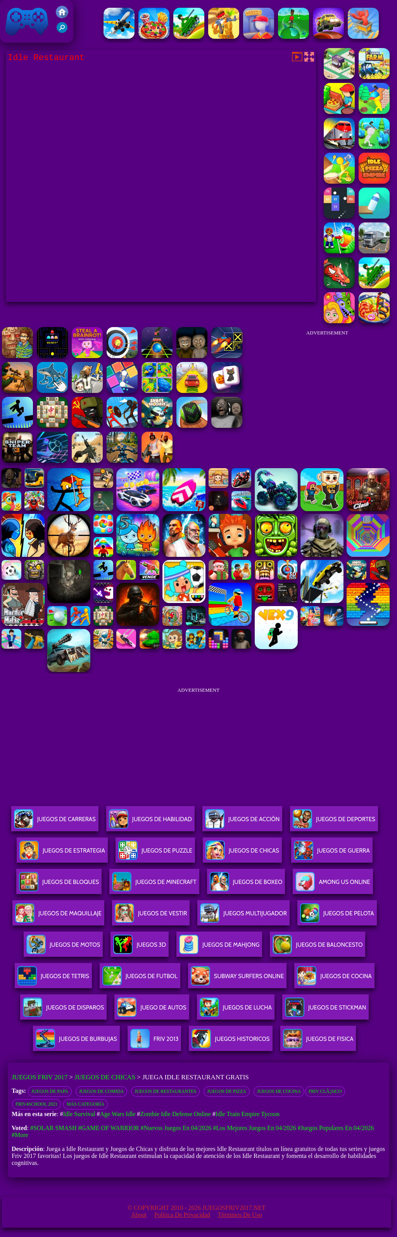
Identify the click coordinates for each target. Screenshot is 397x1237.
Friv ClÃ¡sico (325, 1091)
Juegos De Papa (49, 1091)
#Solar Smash (53, 1128)
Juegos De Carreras (55, 822)
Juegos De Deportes (334, 822)
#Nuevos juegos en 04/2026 (176, 1128)
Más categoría (85, 1104)
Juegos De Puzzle (155, 853)
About (139, 1214)
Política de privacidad (182, 1214)
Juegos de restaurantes (165, 1091)
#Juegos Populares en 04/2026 (335, 1128)
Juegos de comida (101, 1091)
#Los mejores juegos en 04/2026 (254, 1128)
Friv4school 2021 (36, 1104)
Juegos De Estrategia (62, 853)
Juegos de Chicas (104, 1077)
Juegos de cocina (279, 1091)
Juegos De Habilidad (150, 822)
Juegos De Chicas (242, 853)
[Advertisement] (327, 389)
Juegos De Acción (242, 822)
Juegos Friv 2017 (27, 21)
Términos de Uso (240, 1214)
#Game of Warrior (108, 1128)
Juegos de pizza (226, 1091)
